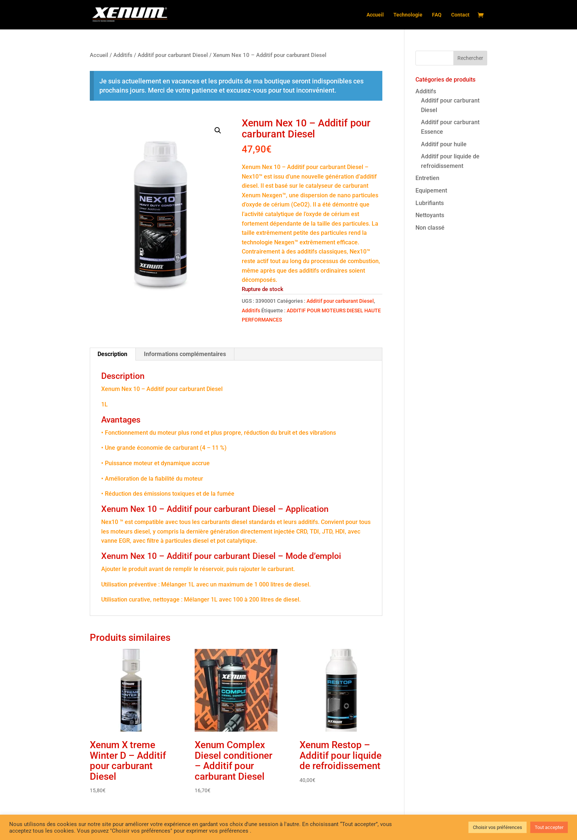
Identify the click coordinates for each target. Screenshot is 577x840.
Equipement (431, 190)
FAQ (437, 15)
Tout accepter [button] (549, 827)
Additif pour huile (444, 144)
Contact (460, 15)
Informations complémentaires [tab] (185, 354)
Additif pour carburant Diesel (173, 55)
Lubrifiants (429, 203)
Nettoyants (429, 215)
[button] (217, 130)
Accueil (375, 15)
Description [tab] (112, 354)
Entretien (427, 178)
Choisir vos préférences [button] (497, 827)
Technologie (407, 15)
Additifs (122, 55)
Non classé (430, 227)
